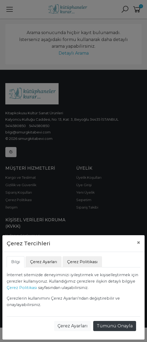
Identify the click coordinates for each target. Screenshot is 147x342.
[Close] (138, 242)
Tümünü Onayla (115, 325)
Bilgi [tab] (15, 261)
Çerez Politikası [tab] (82, 261)
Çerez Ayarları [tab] (43, 261)
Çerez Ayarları (73, 325)
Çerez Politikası (22, 287)
